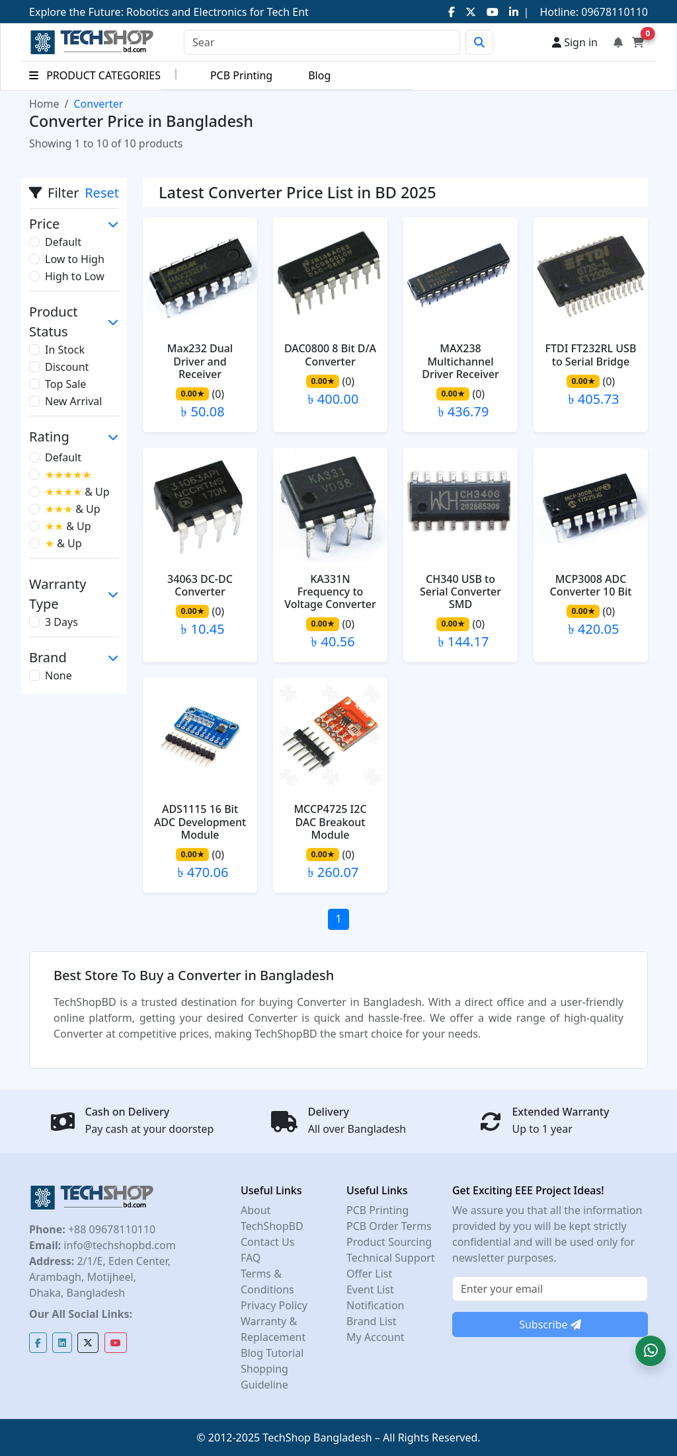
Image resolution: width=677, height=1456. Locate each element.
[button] (650, 1351)
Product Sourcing (389, 1242)
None (58, 675)
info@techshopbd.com (118, 1245)
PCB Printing (241, 75)
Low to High (74, 259)
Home (44, 103)
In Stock (65, 349)
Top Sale (65, 384)
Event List (370, 1289)
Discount (67, 367)
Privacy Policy (274, 1305)
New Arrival (73, 401)
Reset (102, 193)
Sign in (575, 42)
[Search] (322, 42)
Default (63, 242)
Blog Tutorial (272, 1353)
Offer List (369, 1273)
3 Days (61, 622)
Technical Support (390, 1257)
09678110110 (613, 12)
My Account (375, 1337)
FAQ (250, 1257)
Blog (319, 75)
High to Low (74, 276)
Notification (375, 1305)
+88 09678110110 (110, 1229)
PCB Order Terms (389, 1226)
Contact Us (267, 1242)
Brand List (371, 1321)
